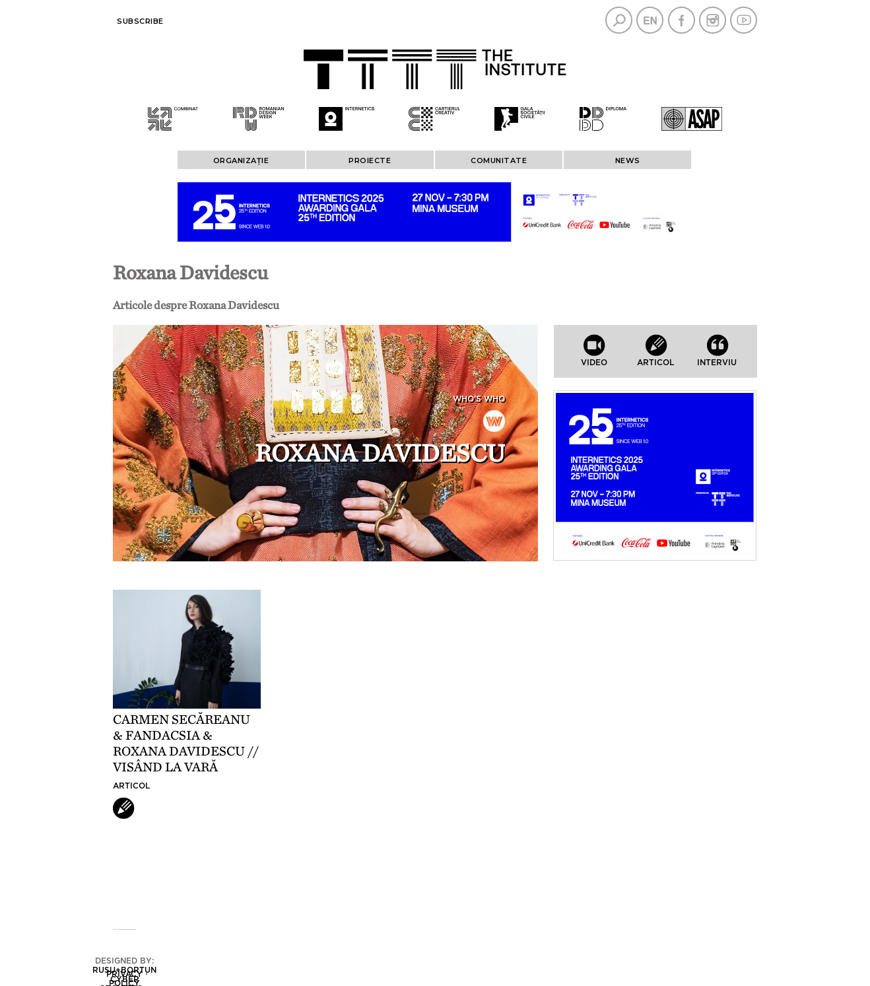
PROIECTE (370, 160)
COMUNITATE (499, 160)
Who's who (479, 399)
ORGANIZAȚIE (241, 160)
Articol (131, 786)
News (627, 160)
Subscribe (140, 21)
